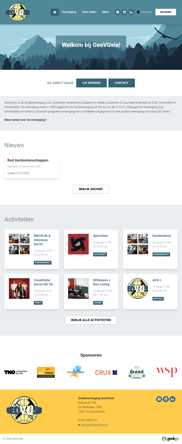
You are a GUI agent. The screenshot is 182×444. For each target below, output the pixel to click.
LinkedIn (131, 12)
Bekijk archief (91, 189)
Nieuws (14, 145)
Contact (122, 83)
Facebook (118, 12)
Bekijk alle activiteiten (91, 321)
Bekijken (31, 250)
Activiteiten (19, 220)
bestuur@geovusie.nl (94, 424)
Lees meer (31, 167)
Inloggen (165, 12)
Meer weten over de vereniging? (25, 120)
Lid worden (91, 83)
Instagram (124, 12)
